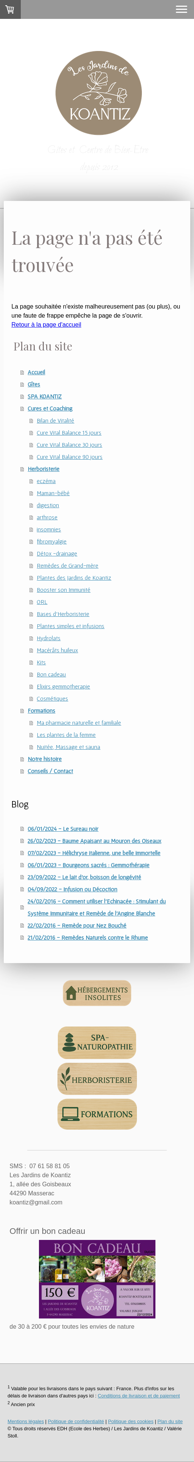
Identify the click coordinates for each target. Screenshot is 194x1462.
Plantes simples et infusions (70, 625)
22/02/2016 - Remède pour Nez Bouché (77, 925)
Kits (41, 662)
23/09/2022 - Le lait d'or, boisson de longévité (84, 877)
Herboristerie (43, 468)
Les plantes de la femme (66, 734)
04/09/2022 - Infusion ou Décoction (72, 889)
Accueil (36, 372)
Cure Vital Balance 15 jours (69, 432)
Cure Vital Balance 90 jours (69, 456)
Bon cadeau (51, 674)
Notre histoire (45, 758)
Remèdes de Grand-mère (67, 565)
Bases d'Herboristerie (63, 613)
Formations (41, 710)
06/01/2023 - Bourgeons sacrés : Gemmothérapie (88, 864)
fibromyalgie (52, 541)
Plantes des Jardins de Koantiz (74, 577)
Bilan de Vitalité (55, 420)
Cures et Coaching (50, 408)
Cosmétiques (52, 698)
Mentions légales (26, 1421)
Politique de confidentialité (76, 1421)
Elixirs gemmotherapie (63, 686)
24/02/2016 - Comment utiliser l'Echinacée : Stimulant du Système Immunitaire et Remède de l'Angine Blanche (97, 907)
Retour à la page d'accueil (46, 324)
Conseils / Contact (50, 770)
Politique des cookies (131, 1421)
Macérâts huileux (57, 650)
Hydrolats (49, 638)
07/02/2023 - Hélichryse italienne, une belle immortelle (94, 852)
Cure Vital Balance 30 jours (69, 444)
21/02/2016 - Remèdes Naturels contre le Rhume (88, 937)
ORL (42, 601)
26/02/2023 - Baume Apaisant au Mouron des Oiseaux (94, 840)
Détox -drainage (57, 553)
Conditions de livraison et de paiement (139, 1396)
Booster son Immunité (63, 589)
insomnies (49, 529)
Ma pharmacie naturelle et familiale (79, 722)
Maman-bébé (53, 492)
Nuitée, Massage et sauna (68, 746)
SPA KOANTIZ (45, 396)
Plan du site (170, 1421)
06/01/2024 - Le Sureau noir (63, 828)
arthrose (47, 517)
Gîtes (34, 384)
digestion (48, 505)
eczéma (46, 480)
